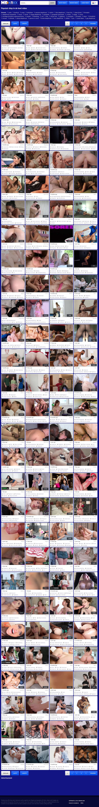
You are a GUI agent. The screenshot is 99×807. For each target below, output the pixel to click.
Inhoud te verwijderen (74, 803)
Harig (22, 147)
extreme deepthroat (41, 12)
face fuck (69, 12)
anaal (23, 12)
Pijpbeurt (54, 49)
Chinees (68, 49)
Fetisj (45, 421)
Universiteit (6, 49)
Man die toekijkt (86, 421)
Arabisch (54, 494)
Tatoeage (15, 694)
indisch (51, 12)
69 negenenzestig (7, 171)
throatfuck (92, 16)
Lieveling (86, 147)
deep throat (78, 12)
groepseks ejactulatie (58, 14)
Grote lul (30, 74)
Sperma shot (37, 148)
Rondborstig (89, 49)
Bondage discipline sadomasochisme (37, 322)
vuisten (69, 14)
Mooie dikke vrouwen (8, 223)
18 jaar (5, 47)
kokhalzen (30, 12)
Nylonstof (5, 148)
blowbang (36, 16)
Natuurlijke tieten (15, 446)
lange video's (85, 3)
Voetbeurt (5, 446)
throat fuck (54, 16)
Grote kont (20, 72)
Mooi (88, 47)
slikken (68, 18)
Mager (4, 99)
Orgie (66, 248)
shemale (11, 18)
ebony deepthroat (22, 18)
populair (5, 23)
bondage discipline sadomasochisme (13, 16)
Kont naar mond (41, 47)
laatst (15, 23)
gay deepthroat (90, 18)
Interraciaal (16, 97)
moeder (28, 16)
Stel (11, 444)
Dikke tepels (14, 198)
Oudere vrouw (38, 396)
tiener (85, 16)
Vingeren (54, 248)
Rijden (53, 223)
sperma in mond (34, 18)
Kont (34, 47)
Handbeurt (6, 198)
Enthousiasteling (13, 47)
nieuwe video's (74, 3)
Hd (94, 595)
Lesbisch (61, 248)
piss (73, 18)
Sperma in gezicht (17, 570)
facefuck (16, 12)
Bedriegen (61, 49)
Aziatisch (64, 47)
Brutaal (29, 148)
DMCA (82, 803)
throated (78, 16)
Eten (90, 595)
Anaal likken (92, 446)
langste (24, 23)
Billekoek (20, 322)
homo (20, 14)
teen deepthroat (58, 18)
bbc (47, 16)
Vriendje (5, 768)
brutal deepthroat (46, 18)
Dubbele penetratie (42, 694)
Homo (77, 446)
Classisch (30, 99)
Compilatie (38, 223)
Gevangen (54, 272)
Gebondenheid (11, 320)
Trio (10, 99)
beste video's (62, 3)
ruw (42, 16)
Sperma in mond (42, 49)
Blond (34, 49)
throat (26, 14)
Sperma (13, 49)
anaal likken (80, 18)
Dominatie (78, 595)
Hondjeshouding (41, 272)
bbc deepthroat (60, 12)
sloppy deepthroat (36, 14)
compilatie (70, 16)
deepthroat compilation (9, 14)
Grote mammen (80, 49)
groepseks (46, 14)
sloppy (75, 14)
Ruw (14, 322)
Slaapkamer (55, 171)
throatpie (86, 12)
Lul (67, 246)
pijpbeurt (62, 16)
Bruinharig (85, 74)
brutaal (5, 18)
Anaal (21, 47)
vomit (81, 14)
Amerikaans (79, 147)
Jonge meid (30, 520)
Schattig (37, 99)
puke (10, 12)
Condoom (61, 322)
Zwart (29, 49)
